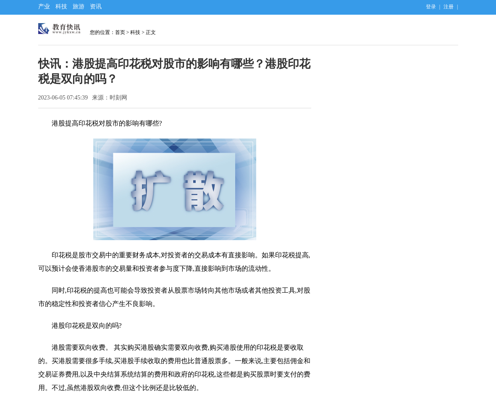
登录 (431, 7)
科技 (61, 6)
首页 (120, 32)
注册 (449, 7)
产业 (44, 6)
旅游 (78, 6)
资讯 (96, 6)
